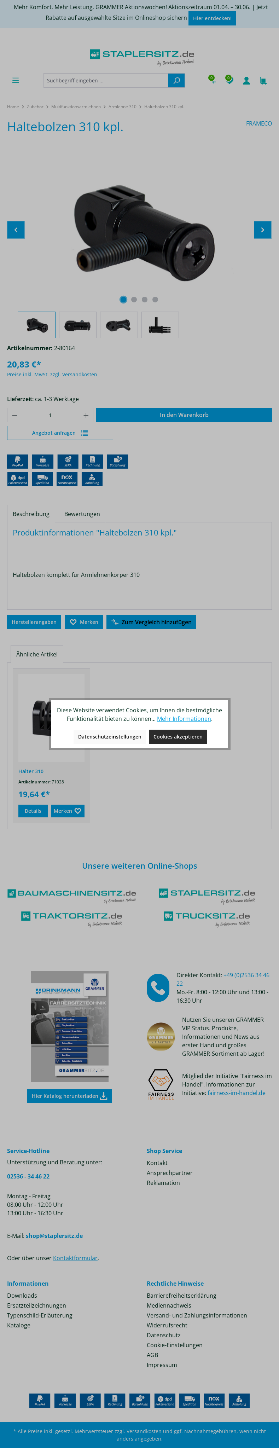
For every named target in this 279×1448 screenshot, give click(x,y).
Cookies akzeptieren (178, 736)
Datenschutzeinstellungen (109, 736)
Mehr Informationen (184, 719)
